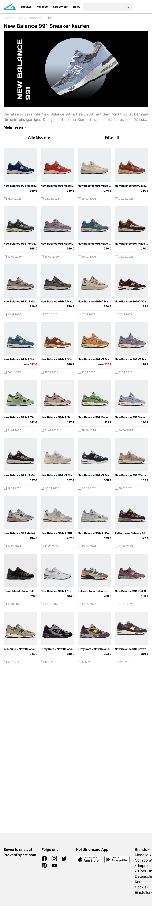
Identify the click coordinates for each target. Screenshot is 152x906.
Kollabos (42, 6)
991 (50, 18)
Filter (113, 137)
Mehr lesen (16, 127)
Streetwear (60, 6)
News (76, 6)
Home (9, 18)
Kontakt (141, 882)
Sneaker (26, 6)
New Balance (30, 18)
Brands (141, 849)
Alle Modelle (39, 137)
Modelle (141, 855)
